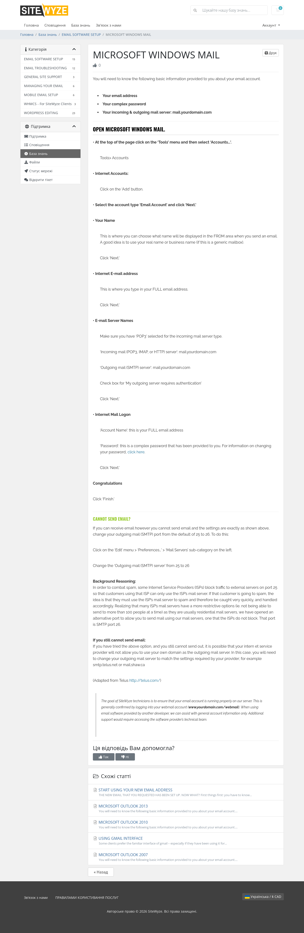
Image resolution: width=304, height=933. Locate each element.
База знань (80, 25)
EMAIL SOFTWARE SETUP (81, 34)
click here (136, 452)
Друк (271, 53)
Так (104, 757)
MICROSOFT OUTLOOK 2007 (186, 857)
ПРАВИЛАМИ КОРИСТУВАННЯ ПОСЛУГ (87, 897)
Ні (125, 757)
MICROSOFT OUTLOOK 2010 (186, 825)
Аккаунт (269, 25)
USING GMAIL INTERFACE (186, 841)
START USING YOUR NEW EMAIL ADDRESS (186, 792)
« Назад (101, 872)
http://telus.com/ (144, 680)
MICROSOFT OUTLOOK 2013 (186, 808)
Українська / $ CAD (263, 896)
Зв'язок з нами (108, 25)
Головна (31, 25)
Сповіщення (55, 25)
